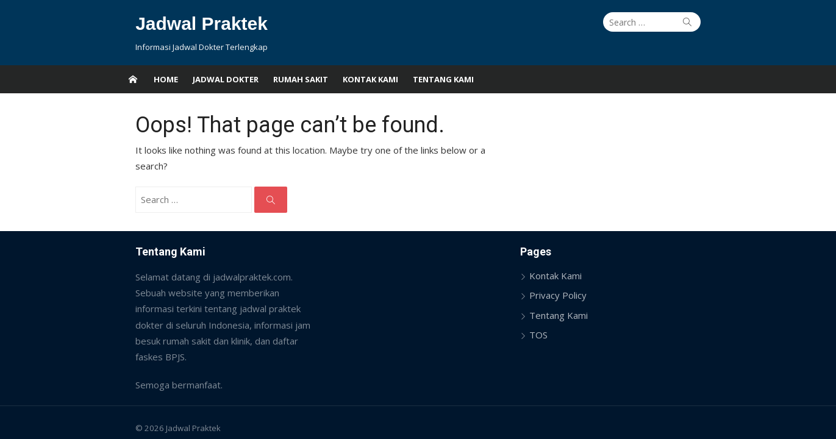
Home (166, 79)
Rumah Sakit (300, 79)
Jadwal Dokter (226, 79)
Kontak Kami (370, 79)
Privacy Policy (563, 279)
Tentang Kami (443, 79)
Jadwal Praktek (186, 23)
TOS (544, 319)
